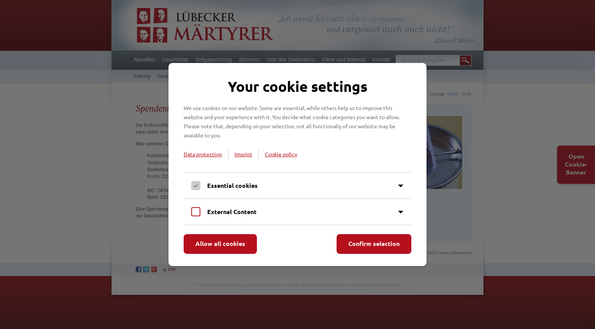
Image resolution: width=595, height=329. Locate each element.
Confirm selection (374, 243)
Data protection (203, 154)
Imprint (243, 154)
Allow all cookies (220, 243)
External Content (232, 212)
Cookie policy (281, 154)
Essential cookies (232, 185)
